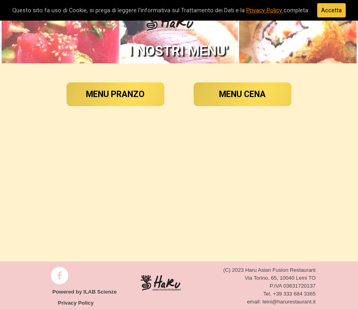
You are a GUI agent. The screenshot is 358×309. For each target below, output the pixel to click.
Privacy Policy (265, 10)
